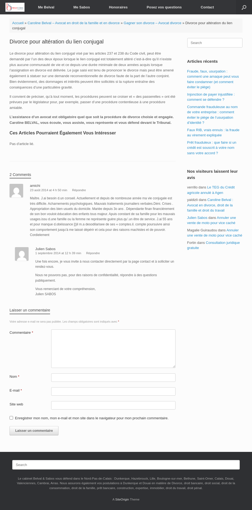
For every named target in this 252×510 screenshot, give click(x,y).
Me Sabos (81, 7)
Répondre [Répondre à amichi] (79, 190)
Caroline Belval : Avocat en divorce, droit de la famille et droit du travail (210, 205)
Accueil (18, 23)
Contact (207, 7)
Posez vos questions (164, 7)
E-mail (16, 390)
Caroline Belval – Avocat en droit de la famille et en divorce (73, 23)
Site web (16, 404)
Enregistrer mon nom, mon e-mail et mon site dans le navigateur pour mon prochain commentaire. (91, 418)
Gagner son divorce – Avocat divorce (152, 23)
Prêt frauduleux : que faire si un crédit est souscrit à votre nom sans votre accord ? (211, 147)
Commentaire (21, 332)
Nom (14, 376)
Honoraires (118, 7)
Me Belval (46, 7)
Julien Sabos (197, 218)
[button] (244, 7)
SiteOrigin (122, 499)
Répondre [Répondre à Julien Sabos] (93, 253)
